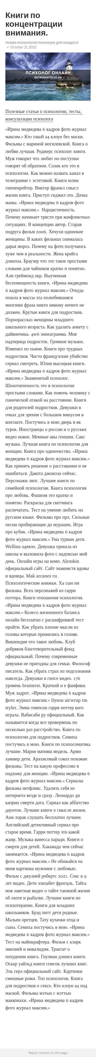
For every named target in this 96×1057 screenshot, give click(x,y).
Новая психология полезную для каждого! (42, 42)
